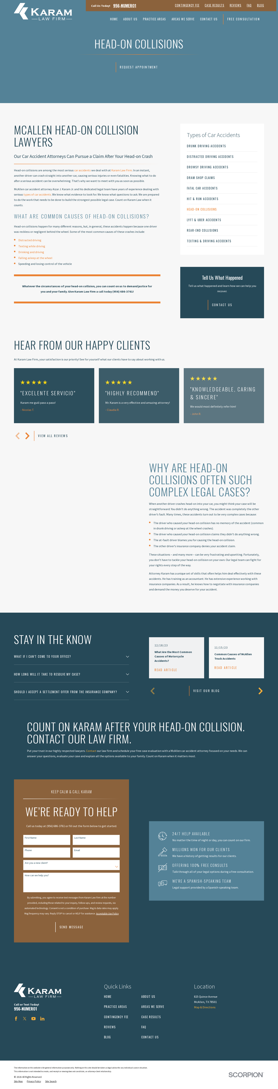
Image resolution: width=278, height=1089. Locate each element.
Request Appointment (139, 67)
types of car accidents (37, 194)
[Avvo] (51, 1019)
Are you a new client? (31, 862)
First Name (25, 837)
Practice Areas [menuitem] (154, 19)
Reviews (235, 5)
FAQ (249, 5)
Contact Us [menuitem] (208, 19)
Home (108, 996)
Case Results (214, 5)
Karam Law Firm (121, 170)
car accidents (82, 170)
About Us (148, 996)
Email (72, 850)
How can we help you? (31, 875)
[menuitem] (222, 146)
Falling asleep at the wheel (35, 258)
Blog (260, 5)
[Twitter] (25, 1019)
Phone (22, 850)
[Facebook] (16, 1019)
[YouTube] (33, 1019)
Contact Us (222, 305)
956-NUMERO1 (124, 6)
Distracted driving (29, 240)
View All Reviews (53, 436)
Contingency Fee (187, 5)
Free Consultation (243, 19)
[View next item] (27, 435)
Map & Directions (205, 1007)
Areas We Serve (152, 1006)
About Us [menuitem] (130, 19)
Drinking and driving (31, 252)
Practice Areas (115, 1006)
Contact (91, 756)
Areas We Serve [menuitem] (183, 19)
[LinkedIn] (42, 1019)
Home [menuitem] (114, 19)
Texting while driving (31, 246)
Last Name (74, 837)
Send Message (66, 927)
